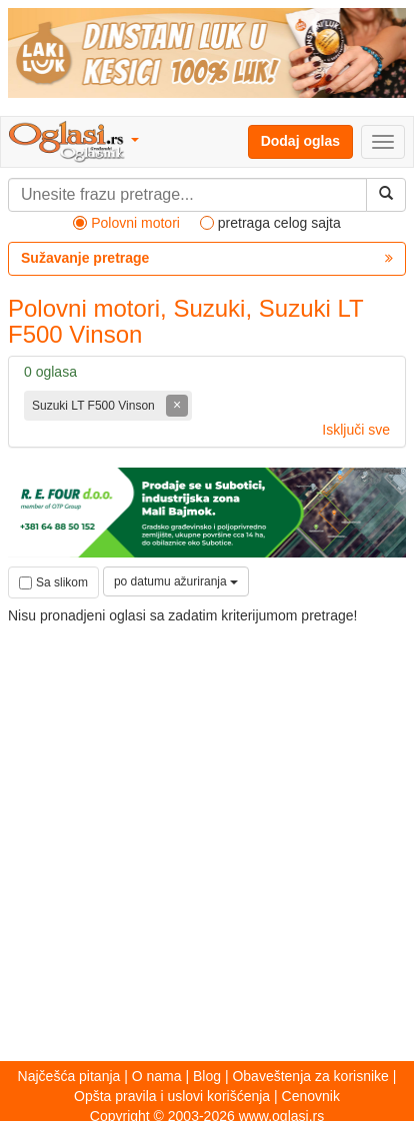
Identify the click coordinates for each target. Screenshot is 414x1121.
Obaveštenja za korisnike (310, 1076)
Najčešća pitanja (69, 1076)
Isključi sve (356, 430)
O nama (157, 1076)
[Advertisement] (207, 833)
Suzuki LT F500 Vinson (95, 406)
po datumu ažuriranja (176, 581)
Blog (207, 1076)
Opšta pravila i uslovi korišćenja (172, 1096)
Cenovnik (311, 1096)
